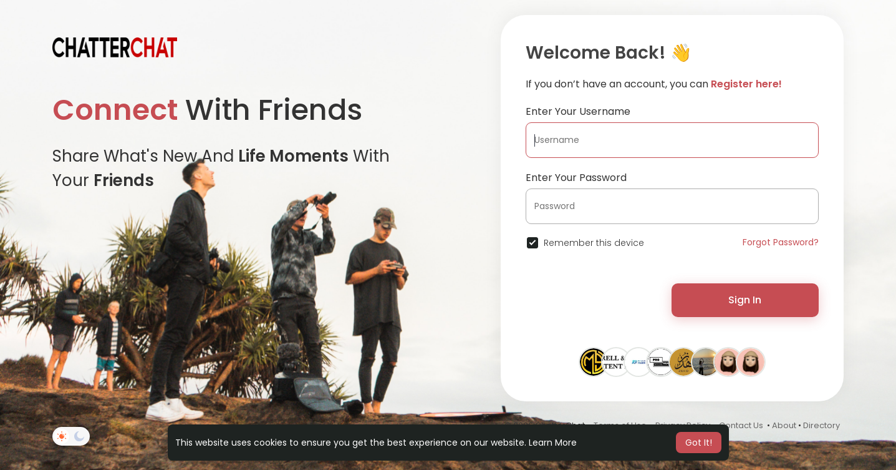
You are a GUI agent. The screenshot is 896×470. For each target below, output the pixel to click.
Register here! (746, 84)
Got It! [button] (698, 442)
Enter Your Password (576, 177)
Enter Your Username (578, 111)
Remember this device (594, 243)
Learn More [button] (553, 442)
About (784, 425)
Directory (821, 425)
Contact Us (741, 425)
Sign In (744, 300)
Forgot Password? (781, 242)
